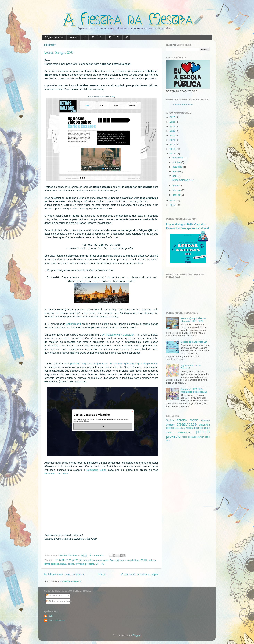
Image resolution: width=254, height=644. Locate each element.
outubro (177, 162)
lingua (63, 564)
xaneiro (177, 195)
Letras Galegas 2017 (58, 52)
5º (118, 37)
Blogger (136, 635)
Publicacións (54, 595)
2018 (173, 149)
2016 (173, 200)
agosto (176, 171)
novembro (178, 157)
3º (101, 37)
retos (184, 437)
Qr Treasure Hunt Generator (118, 334)
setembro (178, 166)
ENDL (144, 560)
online (71, 564)
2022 (173, 131)
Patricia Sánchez (56, 620)
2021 (173, 135)
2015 (173, 205)
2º (93, 37)
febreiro (177, 190)
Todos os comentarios (59, 601)
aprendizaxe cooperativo (95, 560)
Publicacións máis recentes (64, 574)
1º (84, 37)
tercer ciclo (204, 437)
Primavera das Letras (56, 473)
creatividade (133, 560)
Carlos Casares (118, 560)
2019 (173, 144)
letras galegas (51, 564)
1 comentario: (97, 555)
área (168, 440)
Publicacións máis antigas (139, 574)
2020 (173, 140)
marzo (176, 185)
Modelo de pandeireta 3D (193, 342)
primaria (80, 564)
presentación (184, 432)
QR (97, 564)
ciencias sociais (187, 420)
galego (152, 560)
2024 (173, 122)
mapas (169, 432)
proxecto (89, 564)
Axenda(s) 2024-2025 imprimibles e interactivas (193, 390)
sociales (192, 437)
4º (110, 37)
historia (189, 428)
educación (204, 424)
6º (126, 37)
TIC (102, 564)
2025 (173, 117)
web (112, 97)
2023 (173, 126)
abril (175, 176)
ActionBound (73, 324)
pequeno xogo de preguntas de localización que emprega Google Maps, (114, 363)
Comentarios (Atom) (70, 581)
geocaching (180, 428)
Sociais (170, 420)
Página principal (54, 37)
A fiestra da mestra (183, 104)
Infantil (73, 37)
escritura (170, 428)
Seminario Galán (96, 470)
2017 (61, 560)
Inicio (102, 574)
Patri (50, 616)
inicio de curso (202, 428)
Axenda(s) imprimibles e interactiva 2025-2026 (193, 319)
